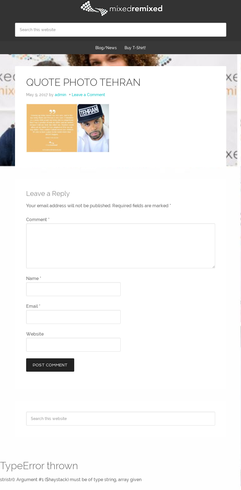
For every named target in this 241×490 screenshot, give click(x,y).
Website (35, 334)
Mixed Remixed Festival (120, 8)
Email (33, 306)
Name (33, 278)
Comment (37, 219)
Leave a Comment (88, 94)
